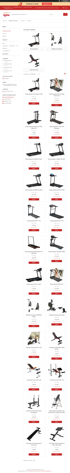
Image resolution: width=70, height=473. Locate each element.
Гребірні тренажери (57, 49)
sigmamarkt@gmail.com (9, 97)
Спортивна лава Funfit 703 (57, 380)
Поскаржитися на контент (33, 471)
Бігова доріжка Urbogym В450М (56, 251)
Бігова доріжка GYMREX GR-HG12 (33, 159)
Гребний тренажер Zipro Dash (56, 315)
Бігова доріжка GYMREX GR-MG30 (33, 190)
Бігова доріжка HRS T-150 (33, 220)
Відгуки (4, 36)
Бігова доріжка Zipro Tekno (34, 284)
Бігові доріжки (34, 49)
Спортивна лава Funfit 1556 (34, 380)
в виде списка (66, 74)
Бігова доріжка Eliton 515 (56, 284)
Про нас (23, 20)
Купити (33, 103)
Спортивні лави (34, 69)
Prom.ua (42, 469)
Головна (4, 20)
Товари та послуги (13, 20)
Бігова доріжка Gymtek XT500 (56, 190)
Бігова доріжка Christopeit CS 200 (33, 94)
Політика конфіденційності (46, 471)
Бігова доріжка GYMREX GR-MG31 (56, 159)
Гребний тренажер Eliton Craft (34, 347)
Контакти (29, 20)
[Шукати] (65, 14)
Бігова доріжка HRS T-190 (56, 220)
